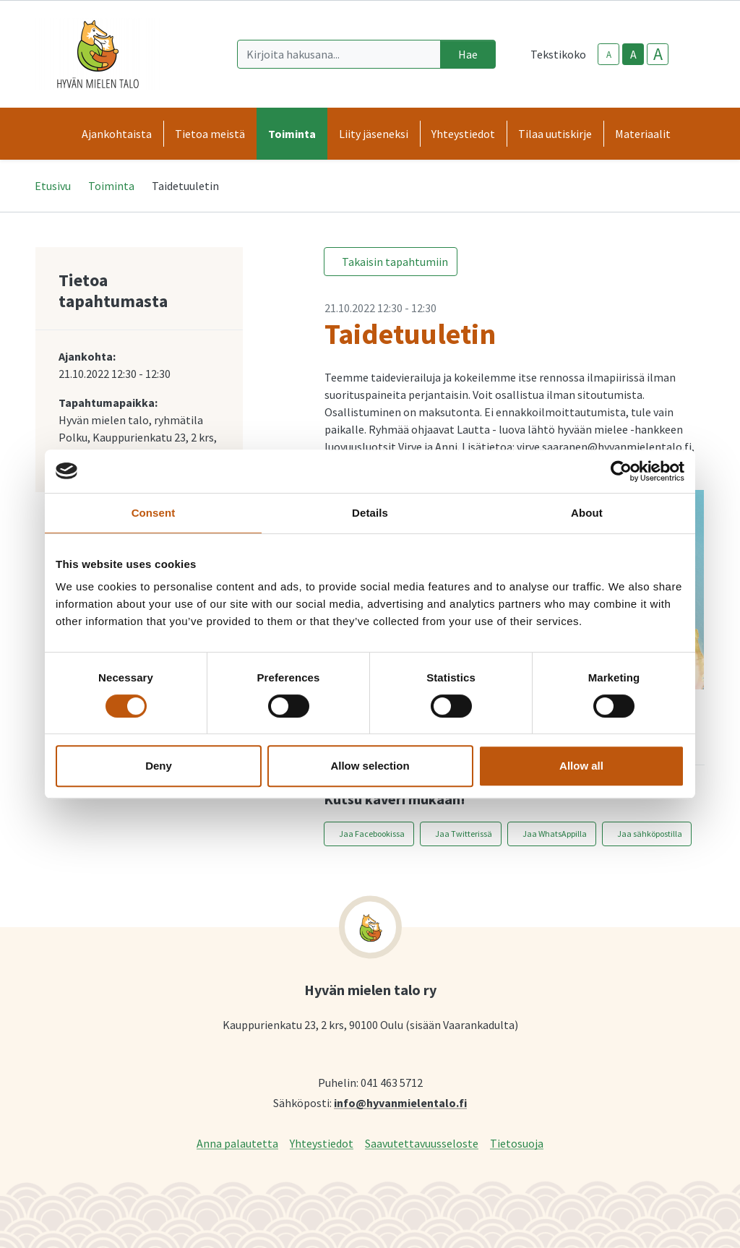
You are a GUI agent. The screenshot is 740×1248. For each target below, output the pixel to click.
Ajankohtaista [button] (117, 133)
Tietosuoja (516, 1143)
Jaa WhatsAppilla (554, 833)
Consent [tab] (154, 513)
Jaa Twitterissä (463, 833)
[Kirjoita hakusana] (339, 54)
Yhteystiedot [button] (463, 133)
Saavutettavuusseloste (421, 1143)
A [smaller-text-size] (608, 54)
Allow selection (369, 765)
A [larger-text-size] (658, 54)
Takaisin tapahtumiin (395, 261)
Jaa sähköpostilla (649, 833)
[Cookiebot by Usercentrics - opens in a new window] (621, 471)
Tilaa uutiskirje (555, 133)
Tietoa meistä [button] (210, 133)
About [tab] (587, 513)
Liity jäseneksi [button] (373, 133)
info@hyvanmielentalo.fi (400, 1102)
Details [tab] (370, 513)
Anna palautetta (237, 1143)
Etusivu (53, 185)
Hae (468, 54)
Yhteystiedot (321, 1143)
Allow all (581, 765)
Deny (158, 765)
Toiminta (111, 185)
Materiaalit (643, 133)
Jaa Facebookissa (372, 833)
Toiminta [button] (292, 133)
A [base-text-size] (633, 54)
